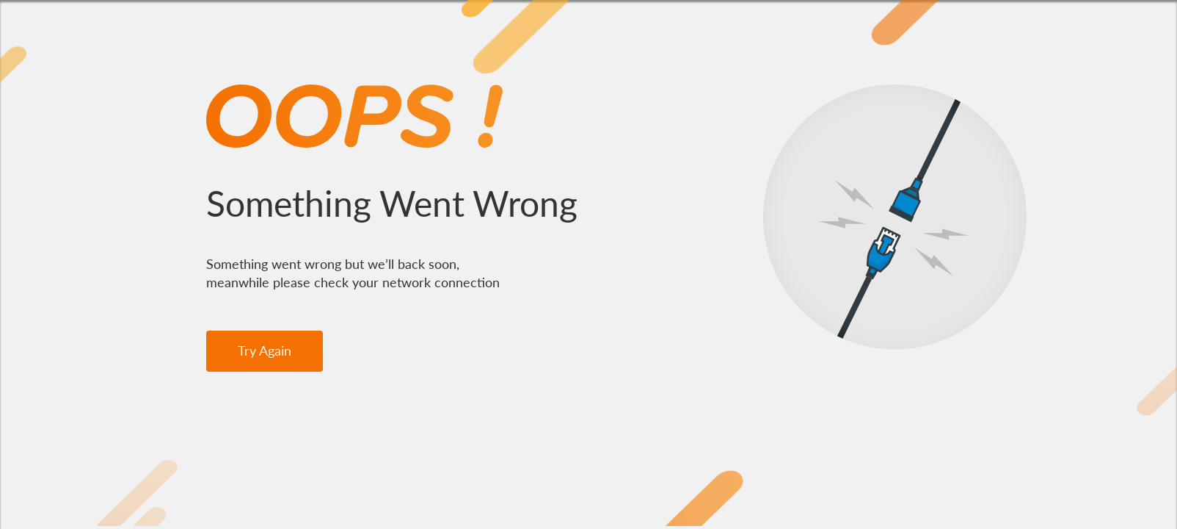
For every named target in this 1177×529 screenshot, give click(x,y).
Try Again (264, 350)
